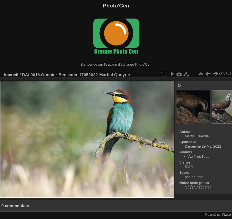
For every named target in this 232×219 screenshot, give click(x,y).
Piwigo (226, 214)
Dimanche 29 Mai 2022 (203, 146)
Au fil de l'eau (198, 156)
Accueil (11, 74)
